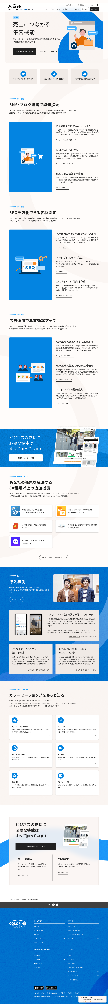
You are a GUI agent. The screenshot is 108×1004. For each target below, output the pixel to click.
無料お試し (94, 9)
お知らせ (92, 5)
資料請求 (84, 9)
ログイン (77, 9)
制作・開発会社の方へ (82, 5)
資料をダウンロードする (48, 51)
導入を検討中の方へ (69, 5)
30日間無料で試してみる (25, 51)
